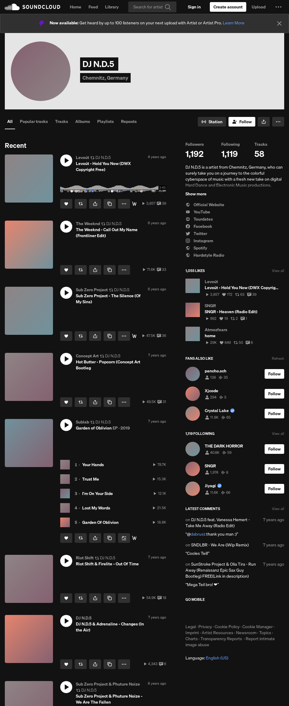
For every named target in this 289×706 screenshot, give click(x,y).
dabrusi (197, 534)
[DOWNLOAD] (134, 203)
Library (112, 7)
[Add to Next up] (124, 538)
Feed (93, 7)
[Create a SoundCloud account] (228, 7)
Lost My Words (96, 508)
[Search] (152, 7)
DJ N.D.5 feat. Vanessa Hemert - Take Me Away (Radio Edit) (217, 522)
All (10, 121)
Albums (82, 121)
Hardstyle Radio (204, 255)
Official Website (204, 204)
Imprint (192, 632)
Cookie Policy (227, 626)
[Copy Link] (110, 204)
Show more (196, 194)
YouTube (197, 212)
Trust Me (90, 479)
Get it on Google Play (244, 613)
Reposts (129, 121)
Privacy (205, 626)
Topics (265, 632)
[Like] (66, 204)
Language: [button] (206, 658)
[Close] (279, 23)
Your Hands (93, 464)
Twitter (196, 233)
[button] (278, 7)
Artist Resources (217, 632)
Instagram (199, 240)
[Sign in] (194, 7)
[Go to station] (212, 122)
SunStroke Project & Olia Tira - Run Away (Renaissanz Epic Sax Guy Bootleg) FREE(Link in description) (220, 570)
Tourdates (199, 219)
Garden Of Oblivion (100, 522)
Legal (190, 626)
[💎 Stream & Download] (134, 538)
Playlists (105, 121)
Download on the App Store (203, 613)
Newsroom (246, 632)
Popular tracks (34, 121)
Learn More (233, 23)
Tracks (61, 121)
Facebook (198, 226)
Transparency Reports (221, 638)
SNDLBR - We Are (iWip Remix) (220, 545)
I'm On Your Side (97, 493)
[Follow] (241, 122)
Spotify (196, 248)
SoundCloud (32, 7)
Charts (191, 638)
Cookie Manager (257, 626)
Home (75, 7)
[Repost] (81, 204)
